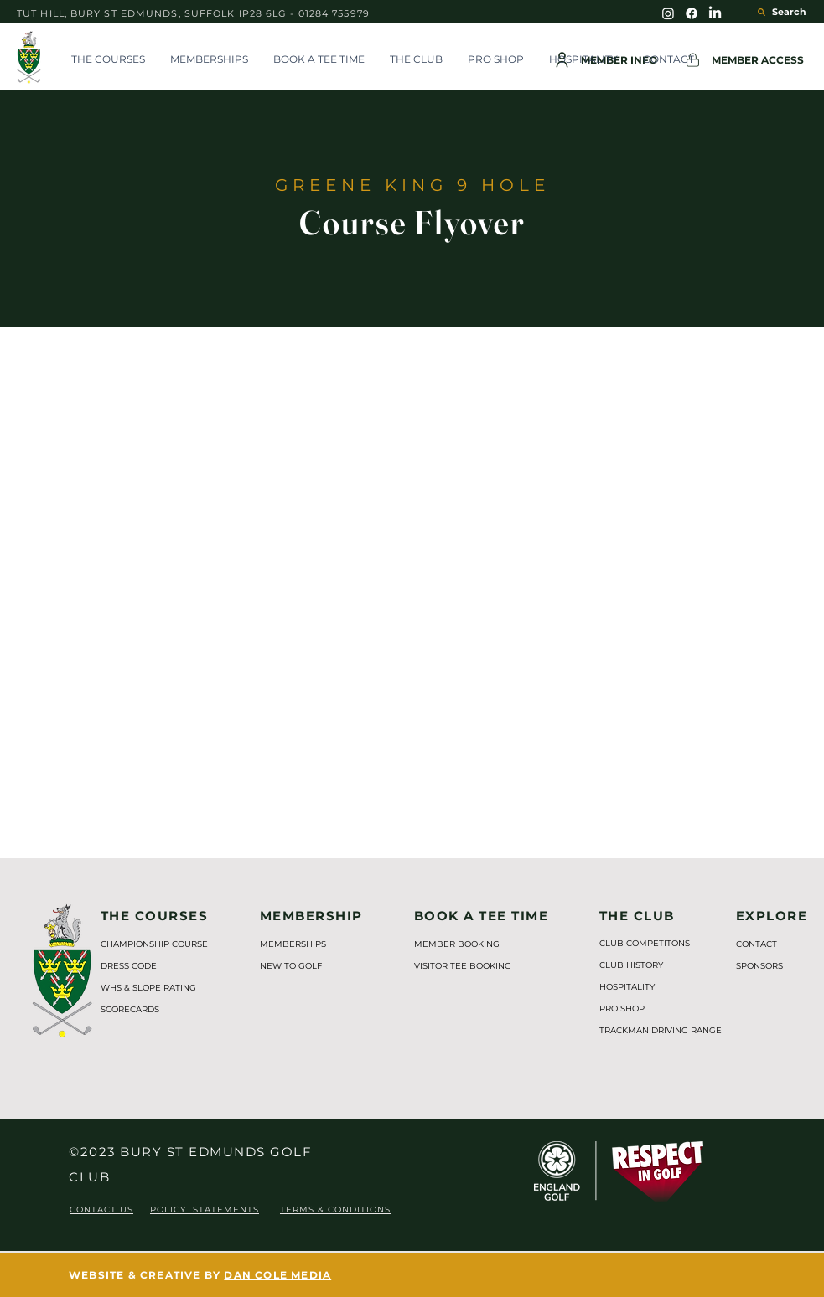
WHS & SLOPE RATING (148, 987)
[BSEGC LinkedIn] (715, 13)
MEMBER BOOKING (457, 944)
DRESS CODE (129, 965)
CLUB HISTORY (631, 965)
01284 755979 (334, 13)
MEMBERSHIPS (293, 944)
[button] (108, 59)
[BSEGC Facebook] (691, 13)
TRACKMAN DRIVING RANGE (652, 1030)
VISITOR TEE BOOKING (462, 965)
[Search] (773, 12)
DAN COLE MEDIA (277, 1275)
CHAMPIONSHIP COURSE (154, 944)
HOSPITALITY (627, 986)
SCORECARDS (130, 1009)
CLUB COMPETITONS (644, 943)
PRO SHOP (622, 1008)
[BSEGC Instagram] (668, 13)
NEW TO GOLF (291, 965)
